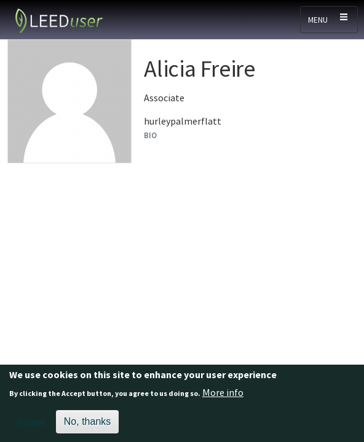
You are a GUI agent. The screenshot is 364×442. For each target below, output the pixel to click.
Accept (31, 423)
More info (222, 394)
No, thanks (87, 423)
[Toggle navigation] (329, 19)
